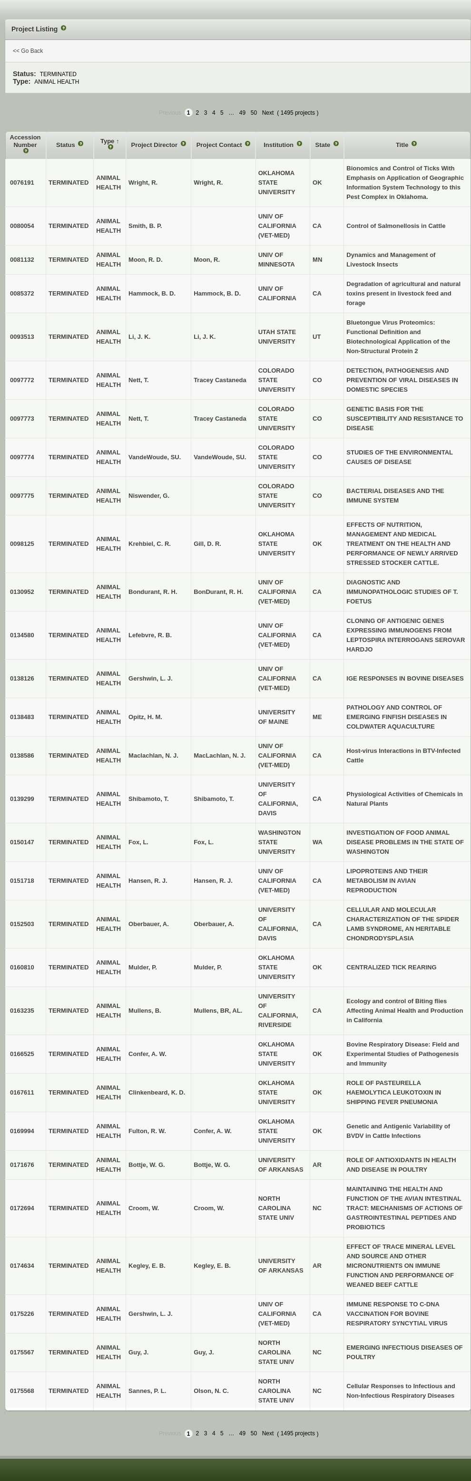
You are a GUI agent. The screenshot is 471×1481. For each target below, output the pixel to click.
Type (108, 141)
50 (254, 112)
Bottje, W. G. (212, 1164)
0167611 (22, 1092)
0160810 (22, 967)
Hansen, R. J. (213, 880)
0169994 (22, 1131)
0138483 (22, 717)
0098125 (22, 543)
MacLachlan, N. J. (219, 755)
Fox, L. (204, 842)
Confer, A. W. (213, 1131)
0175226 (22, 1313)
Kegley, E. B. (212, 1265)
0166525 (22, 1053)
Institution (279, 144)
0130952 (22, 591)
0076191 (22, 182)
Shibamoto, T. (214, 798)
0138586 (22, 755)
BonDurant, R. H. (218, 591)
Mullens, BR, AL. (218, 1010)
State (323, 144)
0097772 (22, 380)
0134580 (22, 635)
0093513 (22, 336)
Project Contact (220, 144)
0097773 (22, 418)
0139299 (22, 798)
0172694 (22, 1208)
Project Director (155, 144)
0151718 (22, 880)
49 (242, 112)
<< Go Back (28, 51)
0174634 (22, 1265)
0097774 (22, 457)
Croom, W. (209, 1208)
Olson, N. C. (211, 1390)
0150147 (22, 842)
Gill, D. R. (207, 543)
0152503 (22, 924)
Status (66, 144)
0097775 (22, 495)
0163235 (22, 1010)
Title (403, 144)
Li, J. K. (205, 336)
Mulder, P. (208, 967)
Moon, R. (207, 259)
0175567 (22, 1352)
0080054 (22, 225)
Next (268, 112)
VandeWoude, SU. (220, 457)
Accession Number (25, 141)
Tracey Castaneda (220, 380)
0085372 (22, 293)
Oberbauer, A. (214, 924)
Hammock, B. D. (217, 293)
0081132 (22, 259)
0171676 (22, 1164)
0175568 (22, 1390)
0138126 (22, 678)
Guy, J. (204, 1352)
